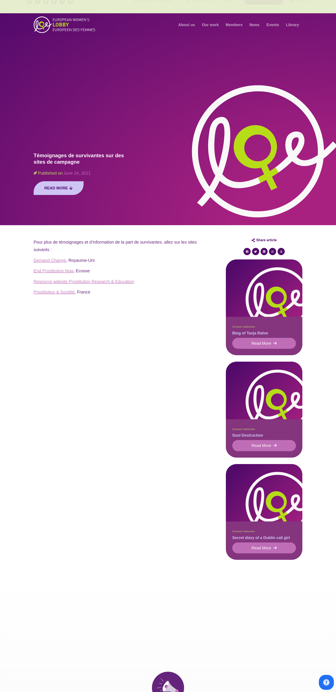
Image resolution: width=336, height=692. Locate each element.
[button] (247, 251)
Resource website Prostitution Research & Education (84, 281)
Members (234, 25)
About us (186, 25)
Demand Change (50, 260)
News (254, 25)
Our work (210, 25)
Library (292, 25)
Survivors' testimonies (243, 326)
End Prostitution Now (54, 270)
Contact (229, 6)
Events (272, 25)
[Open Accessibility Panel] (326, 682)
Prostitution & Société (54, 292)
